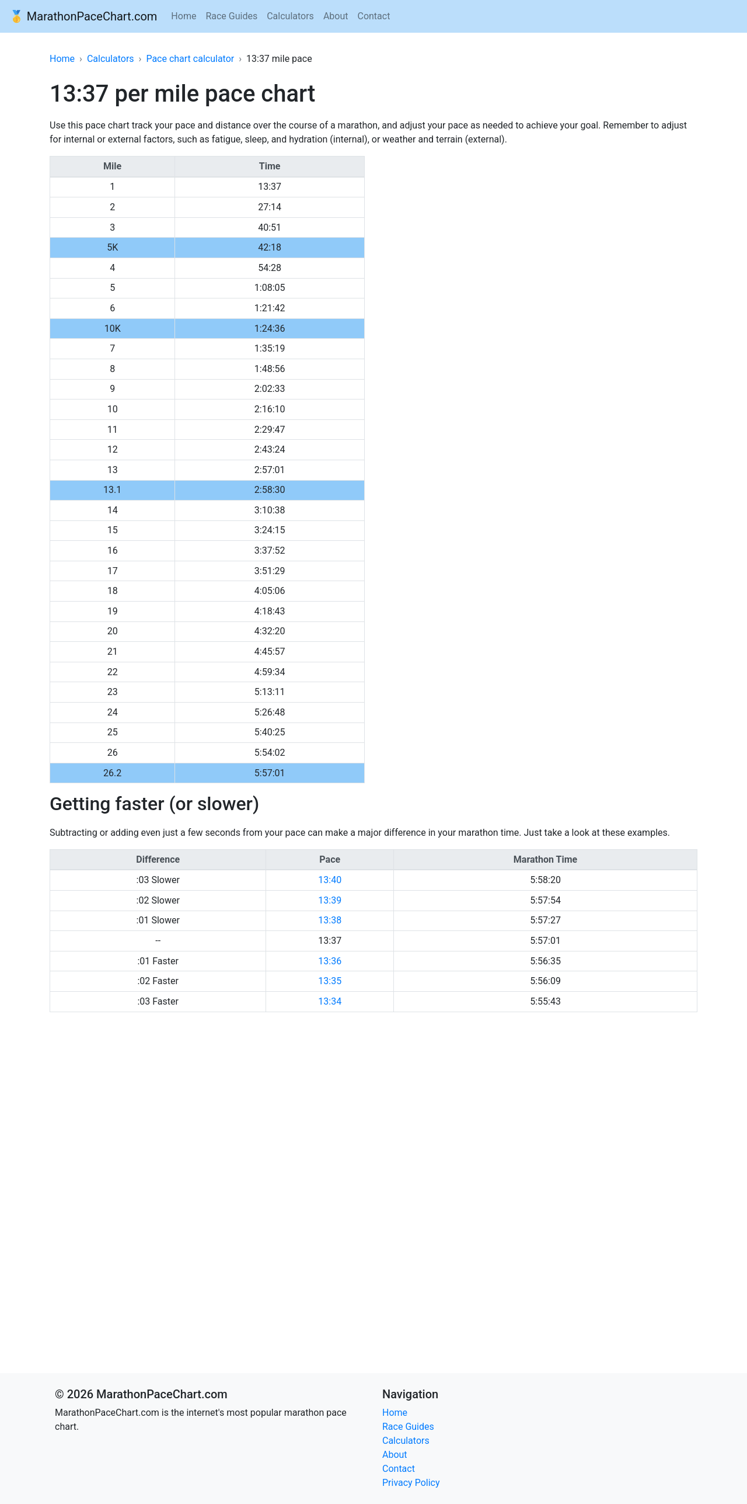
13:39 (329, 900)
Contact (373, 16)
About (335, 16)
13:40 (329, 879)
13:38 (329, 920)
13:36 (329, 961)
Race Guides (231, 16)
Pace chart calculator (190, 58)
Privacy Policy (411, 1482)
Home (183, 16)
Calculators (290, 16)
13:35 (329, 981)
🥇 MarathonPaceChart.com (83, 16)
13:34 (329, 1001)
